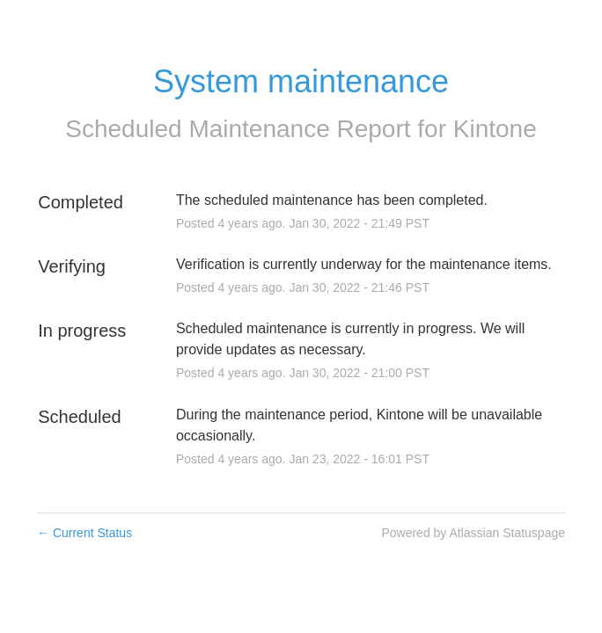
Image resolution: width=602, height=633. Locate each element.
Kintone (495, 128)
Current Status (84, 533)
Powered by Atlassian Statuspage (473, 533)
